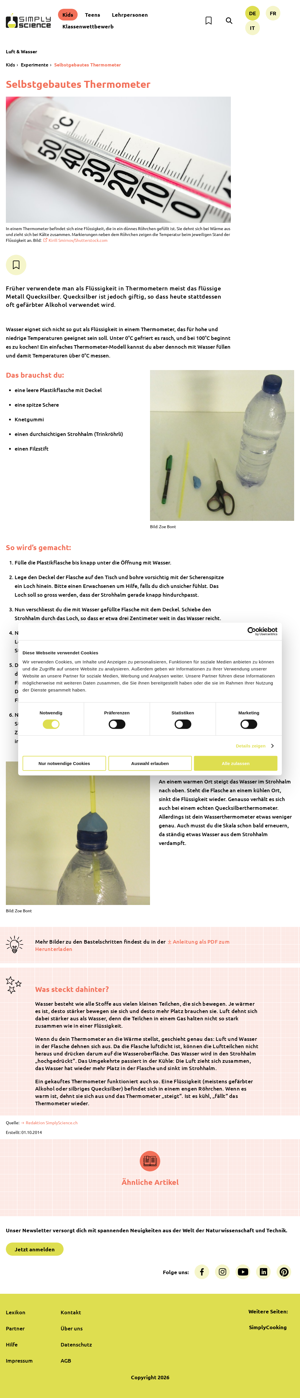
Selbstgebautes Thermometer (87, 64)
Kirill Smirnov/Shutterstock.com (78, 240)
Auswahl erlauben (150, 763)
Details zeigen (250, 745)
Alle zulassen (236, 763)
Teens (92, 14)
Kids (67, 14)
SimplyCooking (268, 1327)
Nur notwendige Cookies (64, 763)
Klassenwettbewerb (88, 26)
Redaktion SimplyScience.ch (51, 1122)
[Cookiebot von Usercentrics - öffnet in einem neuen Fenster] (251, 631)
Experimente (34, 64)
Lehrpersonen (130, 14)
